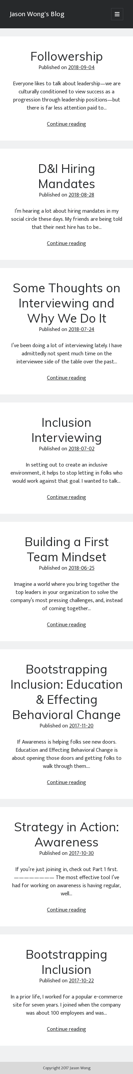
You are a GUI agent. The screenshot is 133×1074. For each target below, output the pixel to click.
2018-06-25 (82, 568)
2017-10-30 (81, 853)
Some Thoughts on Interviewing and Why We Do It (67, 303)
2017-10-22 (81, 980)
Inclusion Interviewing (66, 430)
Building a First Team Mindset (67, 549)
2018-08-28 (81, 195)
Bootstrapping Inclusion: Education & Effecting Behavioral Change (66, 691)
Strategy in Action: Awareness (66, 834)
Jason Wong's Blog (37, 14)
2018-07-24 (82, 329)
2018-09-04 (81, 67)
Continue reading (66, 124)
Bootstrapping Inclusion (66, 962)
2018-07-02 (82, 448)
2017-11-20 (81, 725)
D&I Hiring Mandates (66, 176)
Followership (66, 56)
